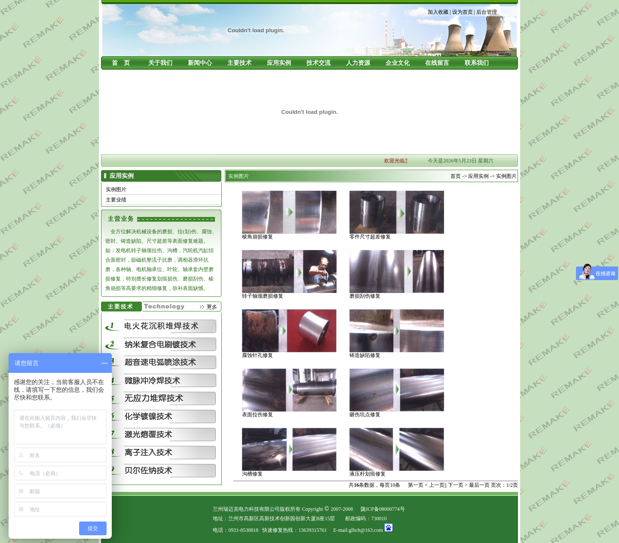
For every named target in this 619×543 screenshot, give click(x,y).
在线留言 (437, 63)
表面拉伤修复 (257, 415)
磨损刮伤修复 (364, 296)
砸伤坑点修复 (364, 415)
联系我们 (477, 63)
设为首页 (462, 12)
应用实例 (279, 63)
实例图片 (116, 189)
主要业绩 (116, 200)
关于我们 (160, 63)
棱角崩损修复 (257, 237)
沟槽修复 (252, 474)
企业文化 (398, 63)
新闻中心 (200, 63)
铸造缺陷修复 (364, 355)
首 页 (121, 63)
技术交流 (318, 63)
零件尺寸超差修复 (370, 237)
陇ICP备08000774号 (383, 509)
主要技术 (239, 63)
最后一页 (479, 485)
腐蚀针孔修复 (257, 355)
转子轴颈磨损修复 (262, 296)
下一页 (455, 485)
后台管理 (486, 12)
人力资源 (358, 63)
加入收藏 (438, 12)
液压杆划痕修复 (367, 474)
